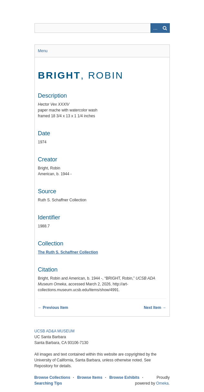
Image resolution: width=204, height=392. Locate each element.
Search (165, 28)
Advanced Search (155, 28)
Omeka (162, 383)
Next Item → (155, 307)
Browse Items (89, 377)
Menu (43, 51)
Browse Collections (52, 377)
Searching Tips (48, 383)
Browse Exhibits (124, 377)
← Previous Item (53, 307)
